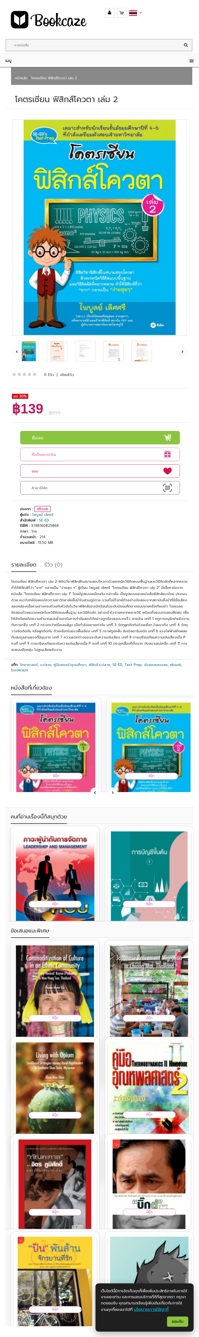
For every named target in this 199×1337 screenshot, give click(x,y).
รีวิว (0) (53, 565)
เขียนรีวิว (67, 374)
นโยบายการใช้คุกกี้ (151, 1309)
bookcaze (19, 670)
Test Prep (133, 664)
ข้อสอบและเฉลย (156, 664)
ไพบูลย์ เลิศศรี (43, 514)
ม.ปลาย (45, 664)
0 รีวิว (49, 374)
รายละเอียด (23, 565)
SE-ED (44, 520)
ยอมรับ (177, 1321)
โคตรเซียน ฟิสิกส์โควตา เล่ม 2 (54, 78)
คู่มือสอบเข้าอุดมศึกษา (70, 664)
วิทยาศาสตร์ (29, 664)
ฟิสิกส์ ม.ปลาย (99, 664)
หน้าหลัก (21, 78)
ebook (175, 664)
